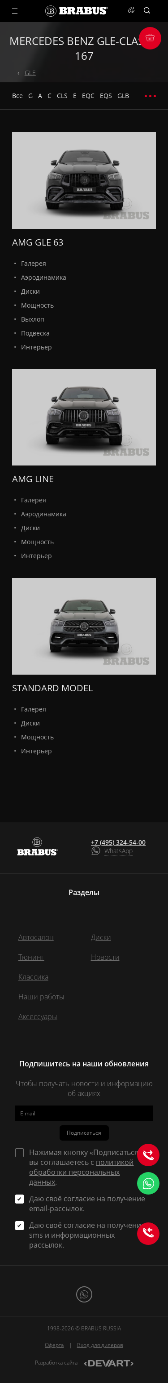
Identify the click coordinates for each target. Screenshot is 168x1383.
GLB (123, 95)
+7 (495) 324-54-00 (118, 842)
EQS (106, 95)
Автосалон (36, 937)
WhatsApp (118, 850)
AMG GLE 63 (37, 242)
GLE (30, 72)
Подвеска (35, 333)
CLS (62, 95)
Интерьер (36, 347)
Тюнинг (31, 957)
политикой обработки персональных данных (81, 1172)
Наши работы (41, 997)
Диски (30, 291)
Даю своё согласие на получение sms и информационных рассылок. (87, 1235)
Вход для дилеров (100, 1345)
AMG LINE (33, 479)
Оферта (54, 1345)
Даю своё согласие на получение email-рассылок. (87, 1203)
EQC (88, 95)
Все (17, 95)
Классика (33, 977)
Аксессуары (37, 1016)
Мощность (37, 305)
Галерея (33, 263)
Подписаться (84, 1133)
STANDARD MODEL (52, 688)
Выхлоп (32, 319)
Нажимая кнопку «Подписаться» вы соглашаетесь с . (85, 1167)
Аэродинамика (43, 277)
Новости (105, 957)
